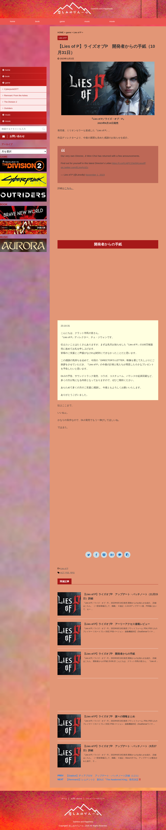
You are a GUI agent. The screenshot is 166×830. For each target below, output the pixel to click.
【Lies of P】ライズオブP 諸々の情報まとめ (109, 716)
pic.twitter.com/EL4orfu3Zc (74, 167)
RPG (72, 572)
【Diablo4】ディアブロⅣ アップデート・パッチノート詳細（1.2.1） (103, 775)
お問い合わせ (76, 798)
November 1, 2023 (95, 174)
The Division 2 (10, 102)
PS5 (67, 572)
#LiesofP (141, 163)
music (87, 21)
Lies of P (64, 568)
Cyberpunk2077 (11, 89)
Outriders (8, 108)
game (62, 21)
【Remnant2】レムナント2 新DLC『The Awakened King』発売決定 (103, 779)
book (37, 21)
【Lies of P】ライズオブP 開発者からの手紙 (109, 653)
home (12, 21)
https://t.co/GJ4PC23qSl (124, 163)
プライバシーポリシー (95, 798)
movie (112, 21)
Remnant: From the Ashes (16, 95)
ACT (62, 572)
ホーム (64, 798)
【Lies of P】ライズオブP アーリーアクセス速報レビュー (116, 624)
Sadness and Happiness (83, 822)
